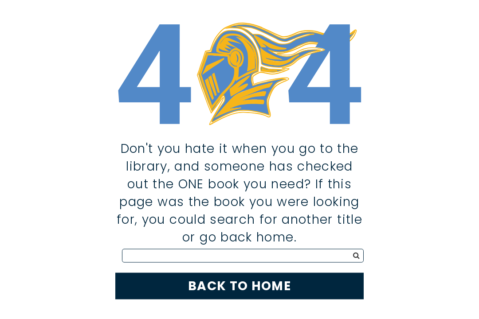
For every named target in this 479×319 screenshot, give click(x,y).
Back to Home (239, 285)
